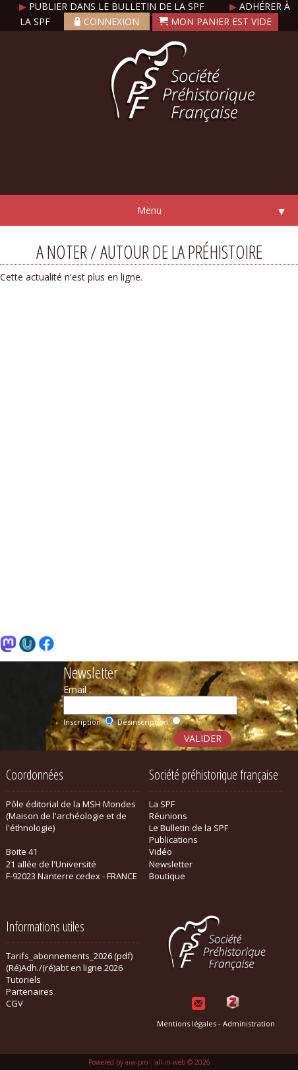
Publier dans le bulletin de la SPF (113, 6)
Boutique (167, 876)
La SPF (162, 804)
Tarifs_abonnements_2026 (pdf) (69, 956)
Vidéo (160, 851)
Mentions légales (186, 1023)
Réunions (168, 816)
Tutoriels (23, 980)
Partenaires (29, 991)
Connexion (106, 21)
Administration (249, 1023)
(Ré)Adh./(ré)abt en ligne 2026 (64, 968)
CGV (14, 1003)
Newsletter (171, 864)
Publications (173, 840)
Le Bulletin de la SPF (188, 828)
